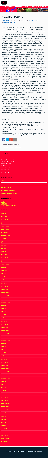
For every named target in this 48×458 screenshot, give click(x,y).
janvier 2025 (4, 261)
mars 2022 (4, 359)
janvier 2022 (4, 365)
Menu (4, 2)
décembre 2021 (5, 368)
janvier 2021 (4, 400)
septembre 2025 (5, 235)
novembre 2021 (5, 371)
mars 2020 (4, 428)
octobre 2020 (4, 409)
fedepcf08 (6, 20)
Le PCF (3, 201)
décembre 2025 (5, 226)
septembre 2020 (5, 413)
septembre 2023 (5, 302)
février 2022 (4, 362)
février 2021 (4, 397)
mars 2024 (4, 283)
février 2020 (4, 432)
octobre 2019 (4, 441)
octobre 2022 (4, 337)
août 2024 (3, 267)
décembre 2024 (5, 264)
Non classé (6, 22)
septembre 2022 (5, 340)
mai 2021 (3, 387)
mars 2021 (4, 394)
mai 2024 (3, 276)
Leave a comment (33, 20)
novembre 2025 (5, 229)
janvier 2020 (4, 435)
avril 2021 (3, 390)
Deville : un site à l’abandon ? (11, 144)
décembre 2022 (5, 330)
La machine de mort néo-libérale (11, 147)
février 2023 (4, 324)
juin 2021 (3, 384)
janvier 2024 (4, 289)
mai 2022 (3, 352)
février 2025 (4, 257)
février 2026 (4, 219)
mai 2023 (3, 314)
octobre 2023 (4, 299)
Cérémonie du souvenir (7, 180)
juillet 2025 (4, 242)
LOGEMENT (4, 184)
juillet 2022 (4, 346)
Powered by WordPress (30, 451)
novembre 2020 (5, 406)
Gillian (40, 451)
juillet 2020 (4, 416)
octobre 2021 (4, 375)
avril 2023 (3, 318)
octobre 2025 (4, 232)
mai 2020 (3, 422)
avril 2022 (3, 356)
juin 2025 (3, 245)
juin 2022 (3, 349)
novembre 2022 (5, 333)
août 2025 (3, 238)
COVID (13, 22)
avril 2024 (3, 280)
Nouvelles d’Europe (6, 187)
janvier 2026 (4, 223)
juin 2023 (3, 311)
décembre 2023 (5, 292)
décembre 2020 (5, 403)
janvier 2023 (4, 327)
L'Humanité (4, 203)
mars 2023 (4, 321)
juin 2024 (3, 273)
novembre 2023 (5, 295)
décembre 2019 (5, 438)
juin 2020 (3, 419)
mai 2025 (3, 248)
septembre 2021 (5, 378)
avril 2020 (3, 425)
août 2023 (3, 305)
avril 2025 (3, 251)
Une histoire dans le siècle (8, 190)
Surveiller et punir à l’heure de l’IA (10, 193)
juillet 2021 (4, 381)
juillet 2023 (4, 308)
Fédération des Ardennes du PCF (16, 451)
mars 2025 (4, 254)
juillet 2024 (4, 270)
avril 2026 (3, 213)
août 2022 (3, 343)
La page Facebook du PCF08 (8, 205)
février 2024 (4, 286)
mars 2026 (4, 216)
